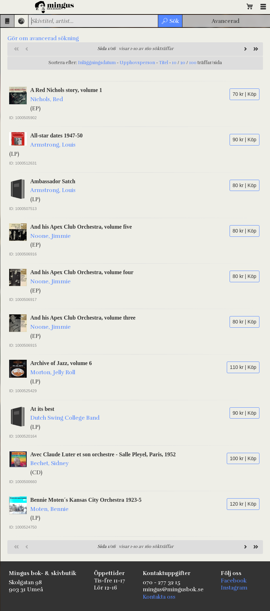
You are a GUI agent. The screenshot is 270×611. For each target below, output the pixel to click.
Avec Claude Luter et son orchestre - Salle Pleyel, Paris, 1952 (103, 454)
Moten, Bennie (49, 509)
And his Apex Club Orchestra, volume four (82, 272)
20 (182, 63)
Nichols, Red (46, 99)
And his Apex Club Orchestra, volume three (82, 318)
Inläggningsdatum (97, 63)
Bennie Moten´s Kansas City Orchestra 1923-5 (86, 500)
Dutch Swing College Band (64, 417)
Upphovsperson (137, 63)
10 (174, 63)
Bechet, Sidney (49, 463)
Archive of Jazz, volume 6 (61, 363)
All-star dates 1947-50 (56, 135)
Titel (163, 63)
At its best (42, 409)
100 (193, 63)
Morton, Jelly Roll (52, 372)
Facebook (234, 580)
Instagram (234, 587)
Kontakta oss (159, 596)
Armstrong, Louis (53, 144)
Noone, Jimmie (50, 236)
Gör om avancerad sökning (43, 38)
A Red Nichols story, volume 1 (66, 90)
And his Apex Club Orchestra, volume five (81, 227)
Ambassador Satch (52, 181)
